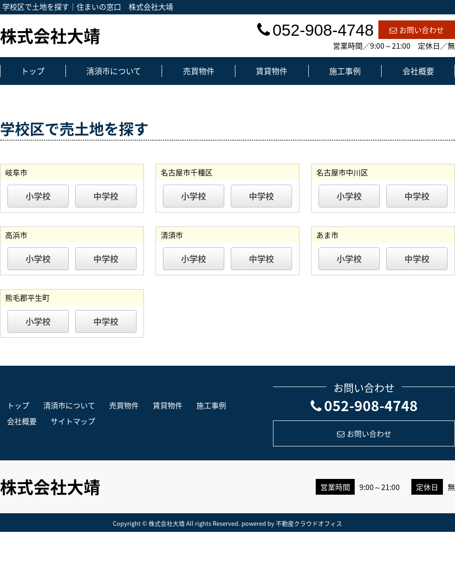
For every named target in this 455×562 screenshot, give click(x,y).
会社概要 (418, 71)
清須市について (113, 71)
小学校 (38, 196)
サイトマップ (73, 420)
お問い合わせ (417, 29)
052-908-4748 (364, 405)
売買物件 (198, 71)
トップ (33, 71)
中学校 (105, 196)
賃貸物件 (271, 71)
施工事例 (345, 71)
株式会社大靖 (50, 35)
